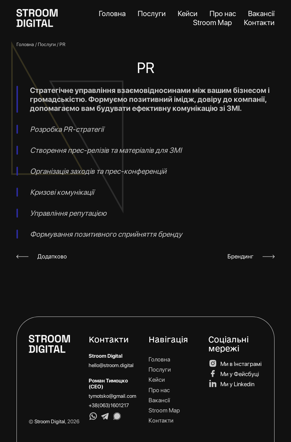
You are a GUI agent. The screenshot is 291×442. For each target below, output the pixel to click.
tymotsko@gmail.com (112, 396)
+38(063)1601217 (109, 405)
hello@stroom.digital (111, 365)
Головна (25, 44)
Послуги (47, 44)
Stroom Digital (49, 421)
